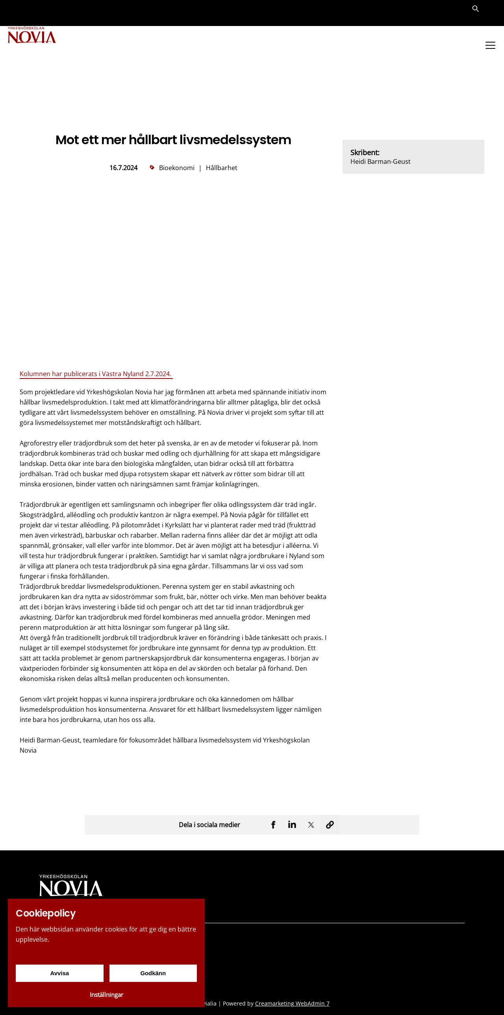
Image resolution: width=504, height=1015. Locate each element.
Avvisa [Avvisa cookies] (60, 973)
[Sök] (475, 13)
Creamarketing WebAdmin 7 (292, 1003)
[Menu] (490, 45)
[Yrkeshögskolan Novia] (39, 46)
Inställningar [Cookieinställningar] (106, 994)
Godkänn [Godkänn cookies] (153, 973)
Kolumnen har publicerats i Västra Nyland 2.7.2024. (96, 373)
